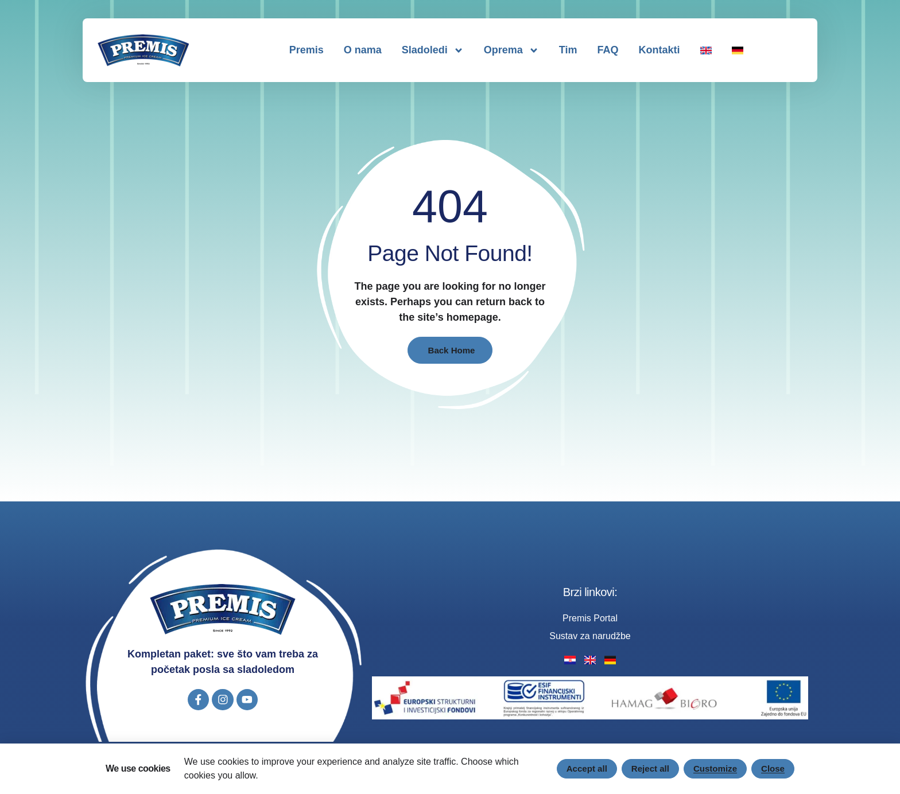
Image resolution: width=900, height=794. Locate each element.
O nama (363, 50)
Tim (568, 50)
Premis (306, 50)
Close (772, 768)
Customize (712, 768)
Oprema (511, 50)
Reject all (644, 768)
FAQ (608, 50)
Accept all (579, 768)
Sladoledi (433, 50)
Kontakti (659, 50)
